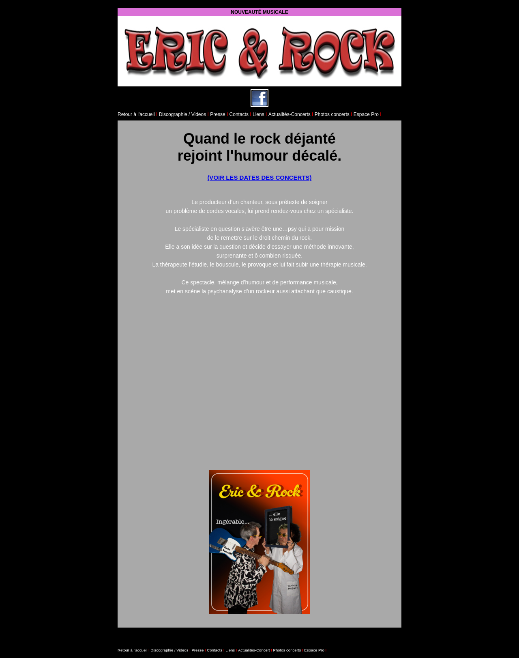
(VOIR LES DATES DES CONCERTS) (259, 177)
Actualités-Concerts (289, 114)
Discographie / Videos (182, 114)
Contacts (239, 114)
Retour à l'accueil (136, 114)
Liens (258, 114)
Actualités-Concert (254, 650)
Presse (217, 114)
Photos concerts (332, 114)
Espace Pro (367, 114)
